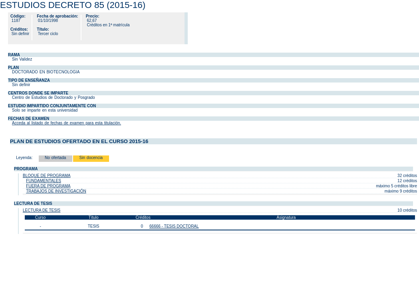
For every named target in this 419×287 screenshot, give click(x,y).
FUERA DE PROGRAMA (48, 186)
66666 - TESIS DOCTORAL (174, 226)
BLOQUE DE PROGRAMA (46, 175)
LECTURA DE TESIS (41, 210)
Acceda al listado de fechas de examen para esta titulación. (66, 123)
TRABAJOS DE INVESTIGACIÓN (56, 191)
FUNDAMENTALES (43, 181)
